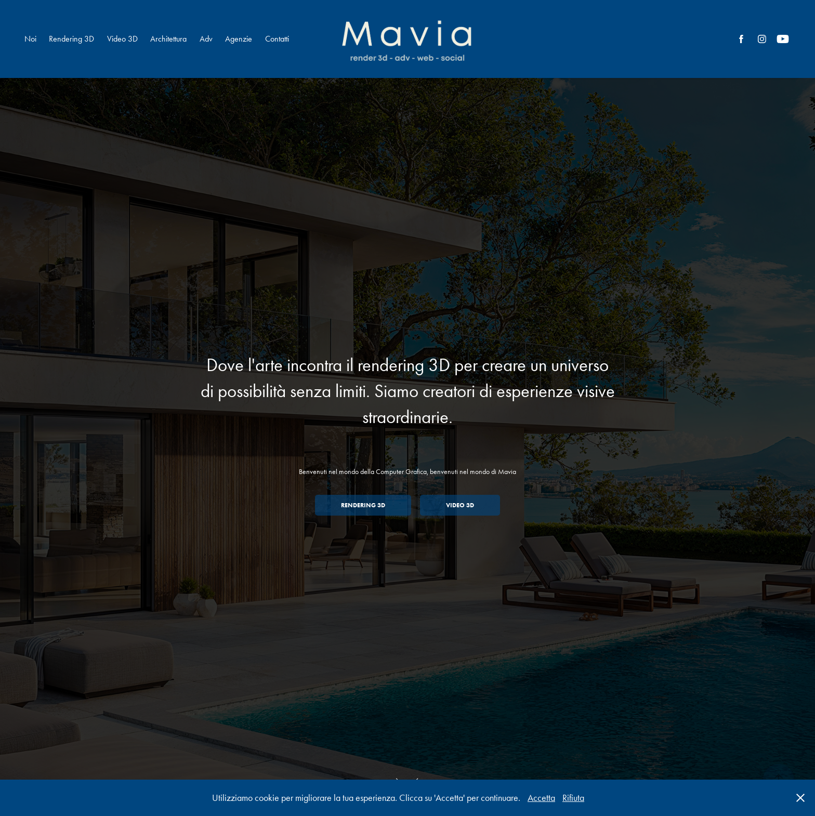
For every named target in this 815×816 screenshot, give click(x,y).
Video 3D (122, 39)
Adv (206, 39)
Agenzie (238, 39)
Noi (30, 39)
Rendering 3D (71, 39)
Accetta (541, 798)
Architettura (168, 39)
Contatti (277, 39)
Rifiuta (573, 798)
